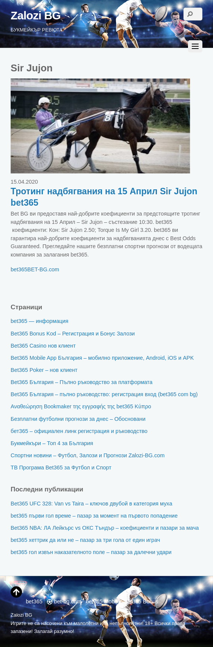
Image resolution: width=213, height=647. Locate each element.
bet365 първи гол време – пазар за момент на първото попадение (94, 516)
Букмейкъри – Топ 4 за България (52, 443)
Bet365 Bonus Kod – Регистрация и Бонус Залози (73, 334)
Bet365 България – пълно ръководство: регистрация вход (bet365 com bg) (104, 394)
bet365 (19, 269)
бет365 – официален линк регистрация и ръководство (79, 431)
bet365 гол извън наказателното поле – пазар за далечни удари (91, 552)
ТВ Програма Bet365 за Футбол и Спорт (61, 467)
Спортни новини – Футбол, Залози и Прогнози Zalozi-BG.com (87, 455)
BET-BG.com (43, 269)
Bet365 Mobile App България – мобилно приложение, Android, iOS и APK (102, 358)
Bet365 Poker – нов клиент (44, 370)
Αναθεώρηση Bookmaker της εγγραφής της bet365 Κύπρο (81, 406)
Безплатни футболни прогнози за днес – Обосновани (78, 419)
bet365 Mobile (103, 601)
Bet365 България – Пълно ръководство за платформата (81, 382)
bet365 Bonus (141, 601)
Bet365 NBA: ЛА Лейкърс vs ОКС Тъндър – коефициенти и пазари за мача (105, 528)
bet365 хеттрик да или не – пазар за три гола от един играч (85, 540)
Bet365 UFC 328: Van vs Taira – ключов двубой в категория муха (91, 504)
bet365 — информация (39, 321)
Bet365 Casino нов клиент (43, 346)
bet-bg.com (64, 601)
